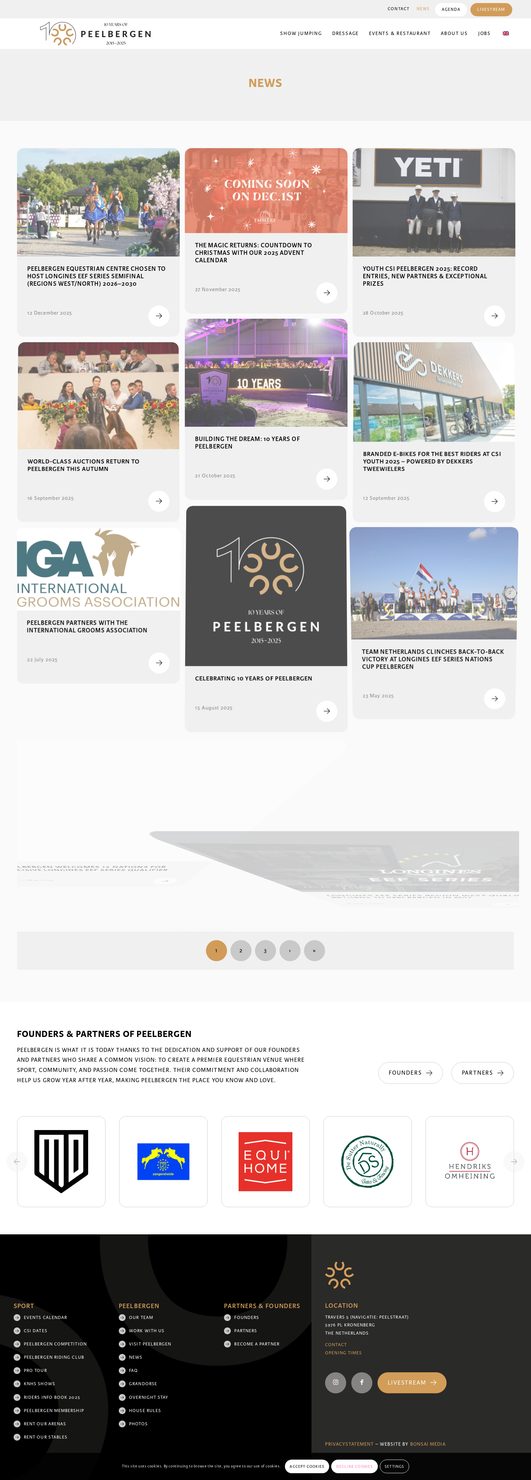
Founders (246, 1317)
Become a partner (256, 1344)
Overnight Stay (148, 1397)
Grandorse (143, 1384)
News (423, 9)
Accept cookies (307, 1466)
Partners (245, 1331)
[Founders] (410, 1073)
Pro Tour (35, 1370)
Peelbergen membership (54, 1410)
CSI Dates (35, 1331)
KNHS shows (39, 1384)
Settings (394, 1466)
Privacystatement (349, 1444)
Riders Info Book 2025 (52, 1397)
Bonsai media (428, 1444)
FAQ (133, 1370)
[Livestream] (412, 1383)
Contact (399, 9)
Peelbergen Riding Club (54, 1357)
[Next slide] (514, 1161)
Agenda (451, 9)
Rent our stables (45, 1437)
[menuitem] (398, 9)
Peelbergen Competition (55, 1344)
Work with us (146, 1331)
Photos (138, 1424)
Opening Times (343, 1353)
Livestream (491, 9)
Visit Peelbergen (150, 1344)
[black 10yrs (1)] (99, 33)
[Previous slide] (17, 1161)
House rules (145, 1410)
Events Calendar (45, 1317)
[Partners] (482, 1073)
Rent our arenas (45, 1424)
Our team (141, 1317)
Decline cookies (354, 1466)
